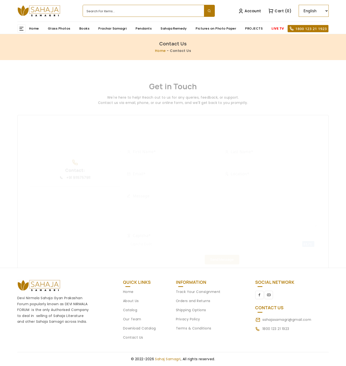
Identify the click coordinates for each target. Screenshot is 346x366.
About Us (131, 300)
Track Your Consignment (198, 291)
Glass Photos (59, 28)
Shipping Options (191, 310)
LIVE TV (278, 28)
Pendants (144, 28)
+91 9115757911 (75, 194)
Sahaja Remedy (174, 28)
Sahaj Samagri (167, 359)
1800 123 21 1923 (311, 28)
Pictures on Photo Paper (216, 28)
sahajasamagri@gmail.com (286, 319)
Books (84, 28)
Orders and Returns (193, 300)
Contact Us (133, 337)
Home (34, 28)
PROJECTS (254, 28)
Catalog (130, 310)
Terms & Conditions (193, 328)
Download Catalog (139, 328)
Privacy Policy (188, 319)
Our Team (132, 319)
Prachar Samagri (112, 28)
